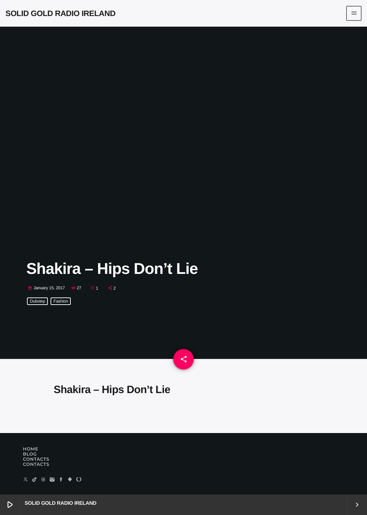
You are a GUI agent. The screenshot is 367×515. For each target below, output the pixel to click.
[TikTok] (34, 480)
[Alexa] (79, 480)
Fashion (61, 301)
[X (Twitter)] (25, 480)
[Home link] (60, 13)
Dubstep (37, 301)
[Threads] (43, 480)
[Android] (70, 480)
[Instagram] (52, 480)
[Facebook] (61, 480)
